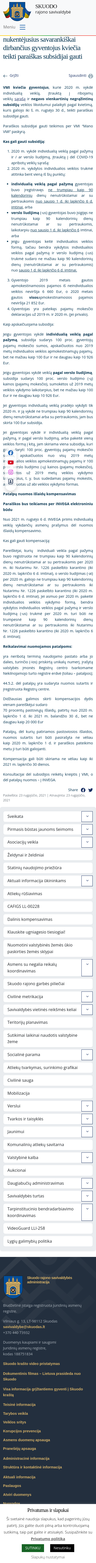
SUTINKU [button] (32, 1547)
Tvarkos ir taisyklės (25, 1119)
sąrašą (20, 98)
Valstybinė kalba (22, 1157)
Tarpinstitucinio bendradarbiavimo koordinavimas (40, 1212)
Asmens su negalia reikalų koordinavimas (32, 967)
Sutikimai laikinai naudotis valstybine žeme (42, 1038)
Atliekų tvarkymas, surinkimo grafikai (42, 1067)
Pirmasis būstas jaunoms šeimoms (40, 829)
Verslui (13, 1106)
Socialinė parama (23, 1054)
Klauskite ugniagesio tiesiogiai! (36, 932)
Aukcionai (16, 1170)
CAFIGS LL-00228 (23, 906)
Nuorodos (11, 1503)
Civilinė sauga (20, 1080)
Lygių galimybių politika (29, 1241)
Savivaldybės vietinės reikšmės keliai (42, 1009)
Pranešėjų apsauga (19, 1449)
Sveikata (15, 816)
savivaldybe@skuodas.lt (24, 1327)
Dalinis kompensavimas (29, 919)
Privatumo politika (48, 1538)
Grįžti (14, 75)
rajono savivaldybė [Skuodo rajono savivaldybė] (53, 9)
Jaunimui (15, 1131)
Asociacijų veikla (22, 842)
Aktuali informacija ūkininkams (36, 880)
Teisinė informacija (19, 1405)
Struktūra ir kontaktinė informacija (32, 1467)
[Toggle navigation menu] (15, 27)
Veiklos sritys (14, 1422)
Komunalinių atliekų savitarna (35, 1144)
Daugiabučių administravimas (35, 1183)
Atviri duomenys (17, 1495)
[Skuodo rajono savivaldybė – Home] (17, 11)
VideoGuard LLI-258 (26, 1228)
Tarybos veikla (15, 1413)
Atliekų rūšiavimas (24, 893)
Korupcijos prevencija (22, 1431)
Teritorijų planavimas (27, 1022)
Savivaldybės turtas (25, 1196)
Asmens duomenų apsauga (26, 1440)
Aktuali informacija (19, 1477)
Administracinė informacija (26, 1458)
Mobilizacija (18, 1093)
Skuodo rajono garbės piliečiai (36, 983)
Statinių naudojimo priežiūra (34, 867)
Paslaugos (12, 1486)
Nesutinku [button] (62, 1547)
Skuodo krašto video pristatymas (31, 1364)
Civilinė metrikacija (25, 996)
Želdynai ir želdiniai (25, 855)
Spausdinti (77, 75)
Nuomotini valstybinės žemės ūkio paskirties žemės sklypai (39, 948)
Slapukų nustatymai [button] (48, 1556)
